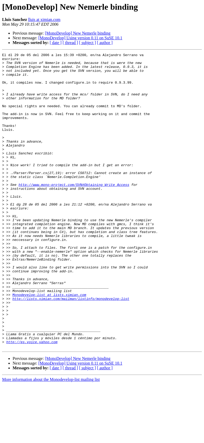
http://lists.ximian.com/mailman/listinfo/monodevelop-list (70, 348)
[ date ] (56, 42)
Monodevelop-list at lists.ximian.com (49, 343)
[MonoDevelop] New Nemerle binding (77, 33)
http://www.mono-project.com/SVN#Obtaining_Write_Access (73, 211)
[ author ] (105, 42)
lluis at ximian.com (44, 19)
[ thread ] (70, 42)
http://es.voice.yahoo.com (32, 400)
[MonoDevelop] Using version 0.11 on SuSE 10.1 (80, 38)
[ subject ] (87, 42)
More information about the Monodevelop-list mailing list (51, 438)
